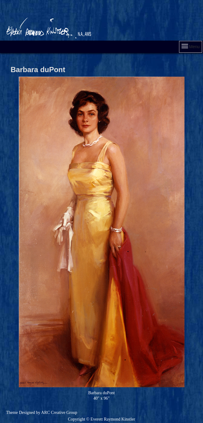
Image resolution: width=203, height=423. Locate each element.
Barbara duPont (38, 69)
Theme (12, 412)
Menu (190, 46)
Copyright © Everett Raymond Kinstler (101, 419)
